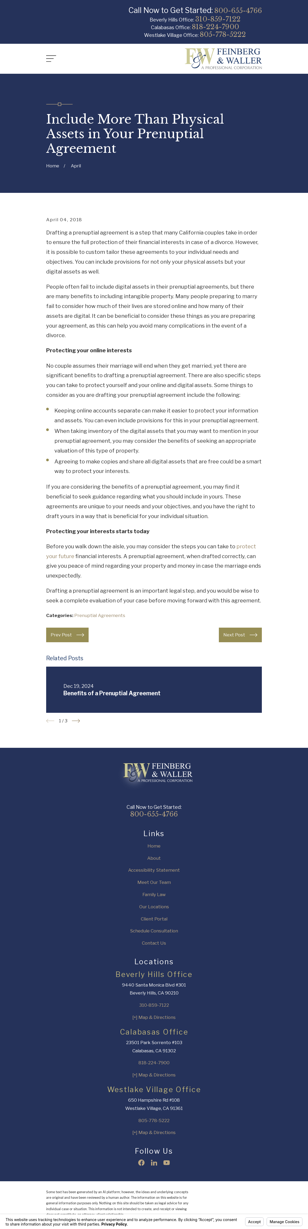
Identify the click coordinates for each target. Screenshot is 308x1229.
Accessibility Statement (154, 870)
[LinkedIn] (154, 1162)
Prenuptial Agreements (99, 615)
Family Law (154, 894)
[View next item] (76, 721)
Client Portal (154, 919)
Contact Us (154, 943)
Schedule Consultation (154, 930)
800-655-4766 (238, 10)
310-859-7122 (218, 19)
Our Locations (154, 906)
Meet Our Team (154, 882)
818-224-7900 (215, 27)
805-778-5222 (223, 34)
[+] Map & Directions (154, 1017)
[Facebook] (141, 1162)
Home (154, 846)
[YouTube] (166, 1162)
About (154, 858)
